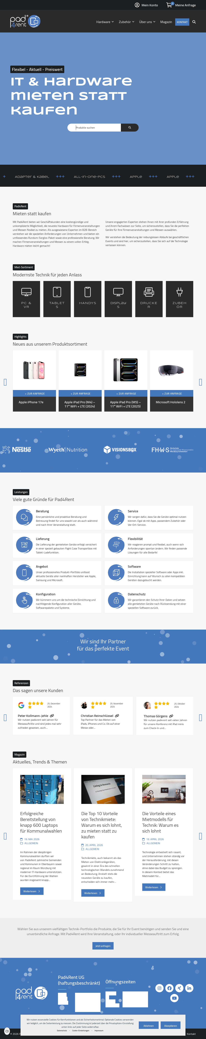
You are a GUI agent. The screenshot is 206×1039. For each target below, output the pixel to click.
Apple (150, 176)
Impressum (99, 1030)
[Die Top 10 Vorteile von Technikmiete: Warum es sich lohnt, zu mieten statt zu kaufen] (103, 835)
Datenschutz (62, 1030)
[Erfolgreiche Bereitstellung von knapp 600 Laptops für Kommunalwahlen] (42, 835)
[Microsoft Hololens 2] (171, 381)
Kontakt (191, 1033)
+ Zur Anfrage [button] (35, 393)
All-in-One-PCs (104, 176)
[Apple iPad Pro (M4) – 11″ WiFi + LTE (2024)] (80, 381)
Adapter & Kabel (46, 176)
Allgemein (31, 843)
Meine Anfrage (185, 5)
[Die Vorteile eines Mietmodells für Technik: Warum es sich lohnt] (164, 835)
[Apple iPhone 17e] (34, 381)
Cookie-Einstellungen (80, 1030)
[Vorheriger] (18, 381)
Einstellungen (7, 1031)
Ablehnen (149, 1025)
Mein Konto (150, 5)
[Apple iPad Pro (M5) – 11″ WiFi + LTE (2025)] (125, 381)
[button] (194, 21)
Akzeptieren (170, 1025)
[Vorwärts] (187, 381)
